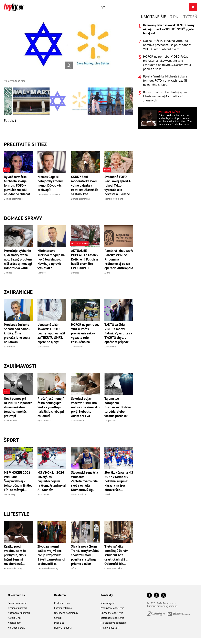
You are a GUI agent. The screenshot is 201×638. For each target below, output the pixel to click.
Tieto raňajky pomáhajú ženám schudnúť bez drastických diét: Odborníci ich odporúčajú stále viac (116, 555)
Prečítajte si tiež (25, 144)
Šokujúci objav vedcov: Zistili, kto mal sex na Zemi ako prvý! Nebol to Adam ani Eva (85, 407)
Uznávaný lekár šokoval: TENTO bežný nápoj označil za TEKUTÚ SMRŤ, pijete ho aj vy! (51, 333)
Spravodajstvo (107, 603)
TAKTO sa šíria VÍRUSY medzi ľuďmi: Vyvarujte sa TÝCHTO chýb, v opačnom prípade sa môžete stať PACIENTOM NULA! (118, 333)
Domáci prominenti (13, 198)
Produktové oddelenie (112, 608)
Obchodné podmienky (66, 613)
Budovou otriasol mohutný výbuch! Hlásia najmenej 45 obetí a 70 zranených (166, 96)
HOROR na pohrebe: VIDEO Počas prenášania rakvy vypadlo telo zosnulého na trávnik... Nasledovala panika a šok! (85, 333)
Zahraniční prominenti (48, 194)
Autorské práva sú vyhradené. (162, 606)
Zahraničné (18, 292)
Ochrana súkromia (17, 608)
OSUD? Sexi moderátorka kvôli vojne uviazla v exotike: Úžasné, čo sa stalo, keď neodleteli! (84, 185)
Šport (11, 440)
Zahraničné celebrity (47, 568)
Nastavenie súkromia (19, 613)
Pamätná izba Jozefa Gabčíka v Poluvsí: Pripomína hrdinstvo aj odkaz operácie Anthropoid (118, 259)
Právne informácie (17, 603)
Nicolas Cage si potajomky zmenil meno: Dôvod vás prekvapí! (50, 183)
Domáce (8, 272)
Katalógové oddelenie (112, 618)
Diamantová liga (79, 494)
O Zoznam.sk (16, 595)
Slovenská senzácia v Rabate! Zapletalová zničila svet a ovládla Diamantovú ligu (84, 481)
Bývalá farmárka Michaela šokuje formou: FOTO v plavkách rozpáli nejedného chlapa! (17, 185)
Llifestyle (16, 514)
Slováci (107, 494)
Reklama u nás (61, 603)
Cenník (57, 618)
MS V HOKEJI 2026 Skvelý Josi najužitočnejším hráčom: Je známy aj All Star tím (51, 481)
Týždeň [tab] (190, 16)
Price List (59, 622)
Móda (73, 568)
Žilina (107, 272)
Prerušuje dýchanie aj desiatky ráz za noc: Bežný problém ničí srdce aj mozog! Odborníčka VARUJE (18, 259)
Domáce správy (23, 218)
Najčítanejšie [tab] (153, 16)
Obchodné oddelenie (111, 613)
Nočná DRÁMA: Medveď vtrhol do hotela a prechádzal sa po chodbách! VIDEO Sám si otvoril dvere (168, 45)
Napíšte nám (14, 622)
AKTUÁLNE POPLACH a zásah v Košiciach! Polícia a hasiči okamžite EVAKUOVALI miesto (84, 259)
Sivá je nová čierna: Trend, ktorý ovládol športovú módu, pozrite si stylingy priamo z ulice (85, 555)
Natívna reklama (62, 627)
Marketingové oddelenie (113, 622)
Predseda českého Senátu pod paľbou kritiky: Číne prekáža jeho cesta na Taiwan (17, 333)
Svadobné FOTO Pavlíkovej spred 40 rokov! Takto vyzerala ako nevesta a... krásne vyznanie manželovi (118, 185)
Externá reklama (63, 608)
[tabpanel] (167, 62)
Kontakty (106, 595)
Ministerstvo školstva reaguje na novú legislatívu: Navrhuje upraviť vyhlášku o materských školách (51, 259)
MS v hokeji (9, 494)
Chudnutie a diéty (113, 568)
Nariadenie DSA (16, 627)
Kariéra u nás (14, 618)
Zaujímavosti (20, 366)
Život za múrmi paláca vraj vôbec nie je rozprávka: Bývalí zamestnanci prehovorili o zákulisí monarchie (51, 555)
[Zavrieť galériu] (193, 7)
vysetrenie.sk (44, 420)
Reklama (60, 595)
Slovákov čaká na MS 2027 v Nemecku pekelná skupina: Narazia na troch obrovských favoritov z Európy (118, 481)
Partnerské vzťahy (13, 568)
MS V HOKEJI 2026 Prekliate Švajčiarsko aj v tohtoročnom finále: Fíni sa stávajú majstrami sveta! (18, 481)
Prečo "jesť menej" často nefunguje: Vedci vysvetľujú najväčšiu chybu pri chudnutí (50, 407)
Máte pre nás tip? (109, 627)
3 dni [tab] (174, 16)
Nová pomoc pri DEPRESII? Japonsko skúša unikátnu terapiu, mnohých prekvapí (18, 407)
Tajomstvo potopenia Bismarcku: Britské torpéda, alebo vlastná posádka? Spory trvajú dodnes (118, 407)
